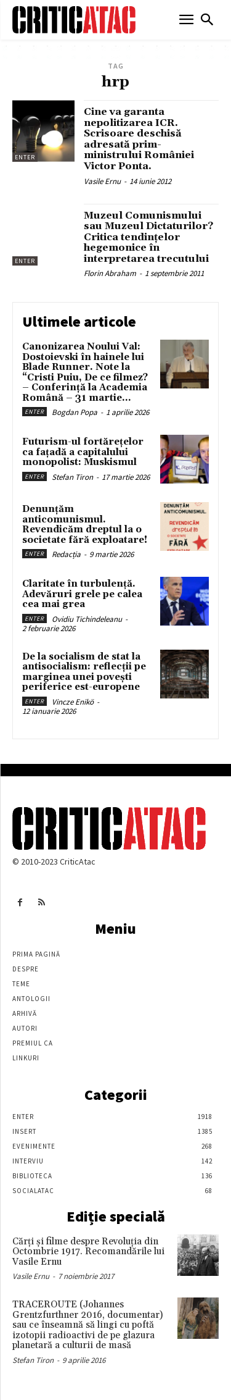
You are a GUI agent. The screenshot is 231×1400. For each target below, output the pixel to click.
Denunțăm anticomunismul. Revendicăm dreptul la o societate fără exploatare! (84, 524)
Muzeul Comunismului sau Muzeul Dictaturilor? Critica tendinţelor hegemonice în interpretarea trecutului (148, 237)
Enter (25, 157)
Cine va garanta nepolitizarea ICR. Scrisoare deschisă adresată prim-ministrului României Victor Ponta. (139, 139)
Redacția (66, 554)
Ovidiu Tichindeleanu (87, 619)
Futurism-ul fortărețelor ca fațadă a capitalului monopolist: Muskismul (83, 452)
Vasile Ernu (102, 181)
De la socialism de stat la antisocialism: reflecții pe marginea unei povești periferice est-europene (84, 672)
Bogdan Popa (74, 412)
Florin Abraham (110, 273)
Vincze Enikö (73, 702)
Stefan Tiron (72, 477)
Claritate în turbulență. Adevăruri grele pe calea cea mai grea (82, 594)
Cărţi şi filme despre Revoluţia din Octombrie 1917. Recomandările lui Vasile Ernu (88, 1252)
